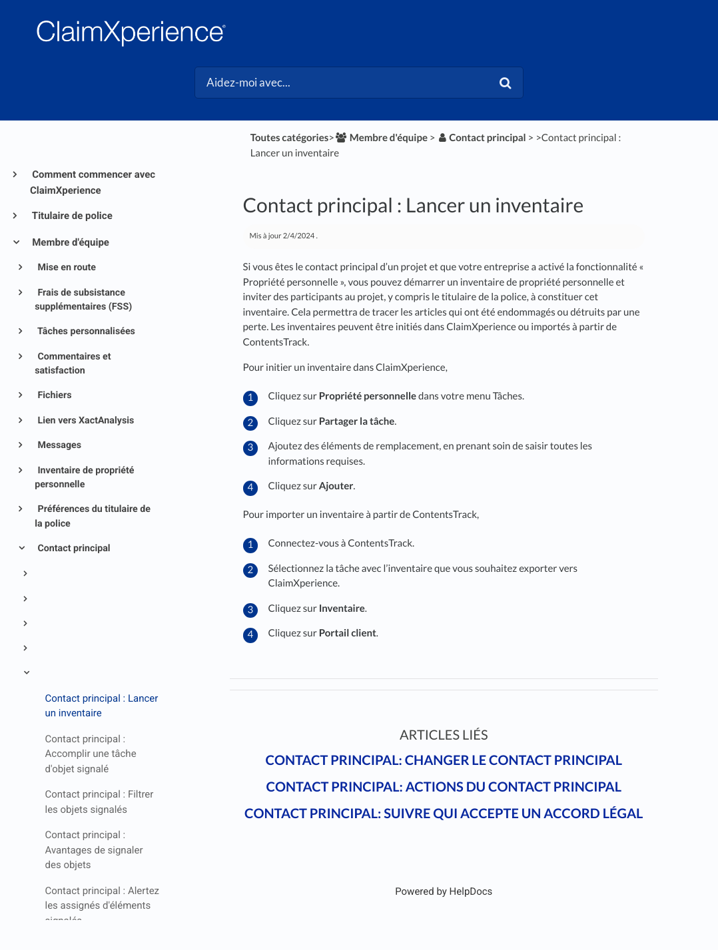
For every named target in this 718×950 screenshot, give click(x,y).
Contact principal (73, 548)
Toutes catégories (289, 138)
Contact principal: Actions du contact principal (444, 787)
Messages (58, 445)
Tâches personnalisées (85, 331)
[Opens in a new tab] (443, 891)
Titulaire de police (71, 216)
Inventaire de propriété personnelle (84, 477)
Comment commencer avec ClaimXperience (92, 182)
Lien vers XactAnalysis (84, 420)
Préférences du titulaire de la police (93, 516)
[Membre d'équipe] (381, 138)
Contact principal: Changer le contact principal (443, 760)
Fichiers (53, 395)
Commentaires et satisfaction (73, 364)
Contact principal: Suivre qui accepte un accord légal (443, 814)
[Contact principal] (481, 138)
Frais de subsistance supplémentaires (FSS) (83, 300)
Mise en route (65, 267)
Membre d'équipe (69, 242)
